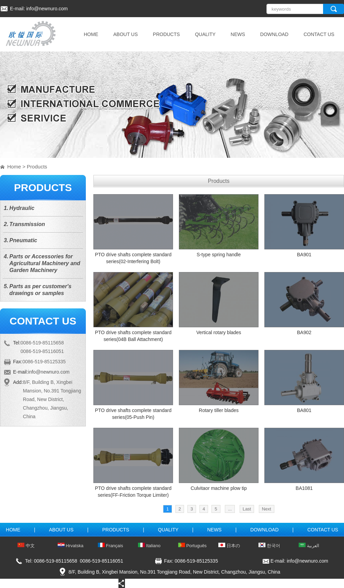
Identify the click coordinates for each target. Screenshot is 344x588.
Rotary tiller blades (219, 410)
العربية (309, 545)
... (230, 508)
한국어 (269, 545)
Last (247, 508)
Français (110, 545)
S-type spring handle (219, 254)
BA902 (304, 332)
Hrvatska (70, 545)
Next (266, 508)
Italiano (149, 545)
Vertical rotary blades (218, 332)
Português (192, 545)
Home (14, 166)
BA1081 (304, 488)
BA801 (304, 410)
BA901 (304, 254)
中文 (26, 545)
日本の (229, 545)
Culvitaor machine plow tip (218, 488)
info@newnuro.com (47, 8)
